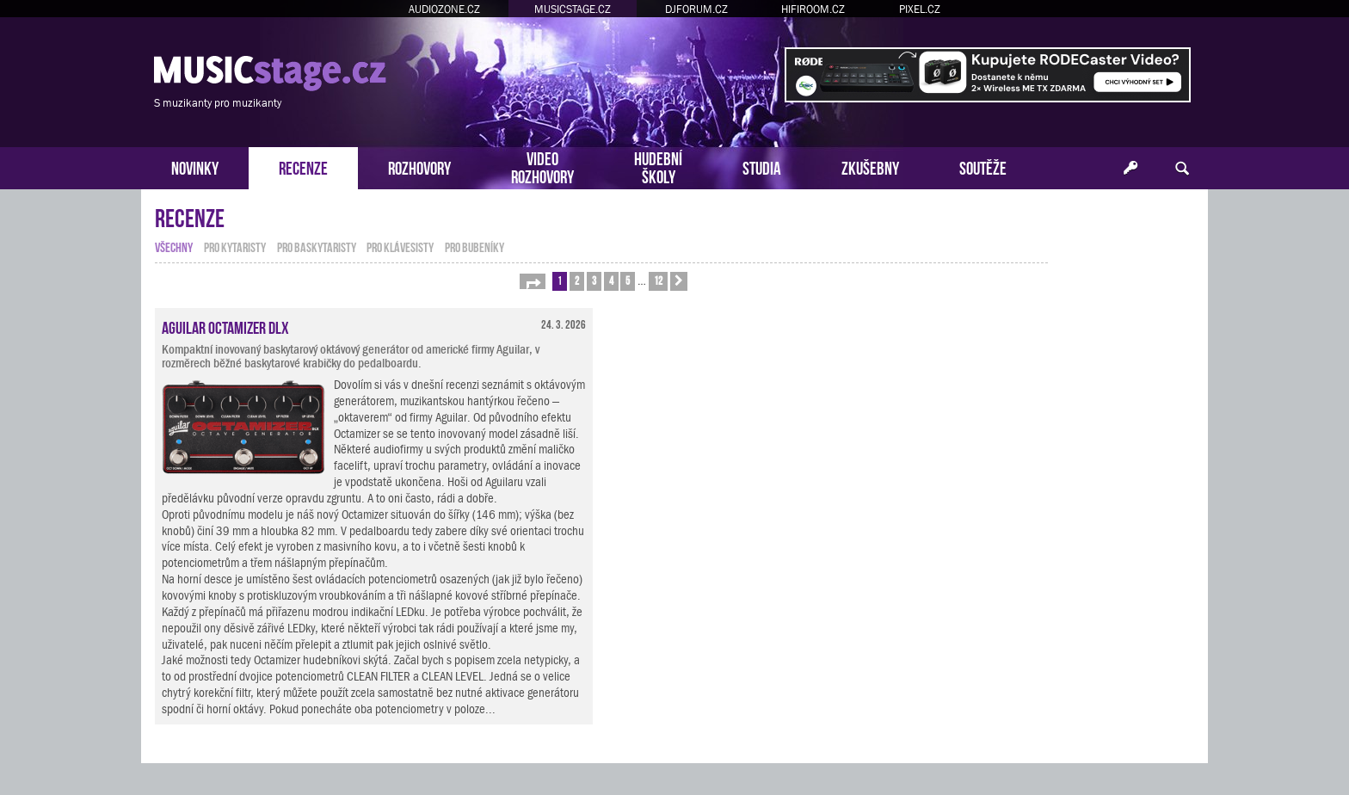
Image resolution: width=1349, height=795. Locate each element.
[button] (532, 281)
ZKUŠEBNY (870, 166)
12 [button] (658, 280)
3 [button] (594, 280)
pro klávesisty (400, 246)
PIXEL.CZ (919, 9)
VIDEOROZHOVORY (542, 166)
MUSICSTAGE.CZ (572, 9)
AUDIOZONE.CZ (444, 9)
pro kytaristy (235, 246)
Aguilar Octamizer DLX (225, 326)
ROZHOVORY (419, 166)
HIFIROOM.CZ (813, 9)
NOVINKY (195, 166)
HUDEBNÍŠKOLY (658, 166)
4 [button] (611, 280)
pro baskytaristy (316, 246)
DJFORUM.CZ (696, 9)
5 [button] (627, 280)
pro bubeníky (474, 246)
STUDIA (761, 166)
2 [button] (577, 280)
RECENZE (303, 166)
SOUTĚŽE (983, 166)
